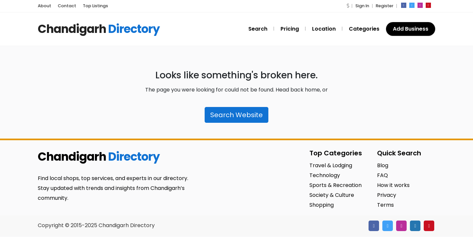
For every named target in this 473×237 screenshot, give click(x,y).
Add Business (410, 29)
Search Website (236, 114)
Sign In (362, 6)
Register (385, 6)
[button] (348, 6)
